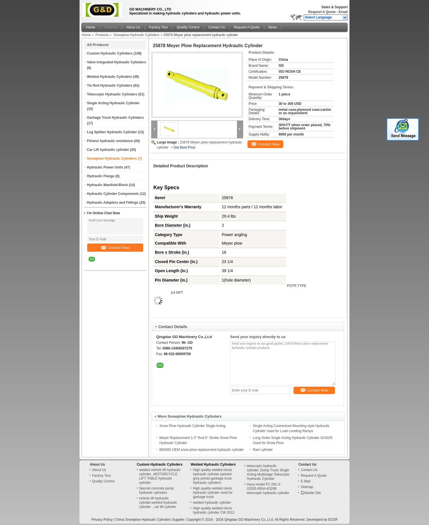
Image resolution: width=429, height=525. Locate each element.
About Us (133, 27)
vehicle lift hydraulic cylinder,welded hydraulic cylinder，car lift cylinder (158, 502)
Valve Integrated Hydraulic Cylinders (116, 62)
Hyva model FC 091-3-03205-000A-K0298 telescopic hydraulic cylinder (268, 488)
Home (90, 27)
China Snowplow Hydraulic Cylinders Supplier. (150, 520)
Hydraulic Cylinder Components (113, 194)
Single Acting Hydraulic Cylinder (113, 103)
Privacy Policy (102, 520)
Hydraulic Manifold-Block (107, 185)
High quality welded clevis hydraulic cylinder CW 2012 (213, 510)
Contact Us (216, 27)
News (272, 27)
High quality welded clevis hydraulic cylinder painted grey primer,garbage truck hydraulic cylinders (212, 476)
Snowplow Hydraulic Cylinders (136, 35)
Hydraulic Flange (100, 176)
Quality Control (188, 27)
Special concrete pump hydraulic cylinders (156, 490)
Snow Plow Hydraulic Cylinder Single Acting (192, 426)
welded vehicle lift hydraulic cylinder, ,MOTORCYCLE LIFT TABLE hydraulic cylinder (159, 476)
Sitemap (307, 487)
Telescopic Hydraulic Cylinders (112, 94)
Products (110, 27)
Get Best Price (184, 147)
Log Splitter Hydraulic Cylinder (112, 132)
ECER (333, 520)
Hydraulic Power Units (105, 167)
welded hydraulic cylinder (212, 503)
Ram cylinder (263, 450)
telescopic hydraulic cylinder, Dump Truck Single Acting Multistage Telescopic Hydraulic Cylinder (268, 472)
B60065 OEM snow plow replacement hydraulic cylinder (201, 450)
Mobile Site (311, 493)
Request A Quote (322, 12)
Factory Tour (158, 27)
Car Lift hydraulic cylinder (108, 150)
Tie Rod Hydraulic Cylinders (109, 86)
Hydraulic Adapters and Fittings (112, 203)
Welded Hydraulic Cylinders (109, 77)
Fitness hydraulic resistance (110, 141)
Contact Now (115, 247)
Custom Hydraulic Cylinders (110, 53)
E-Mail (305, 481)
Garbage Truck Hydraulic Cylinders (115, 118)
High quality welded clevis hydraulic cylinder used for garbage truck (212, 492)
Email (343, 12)
